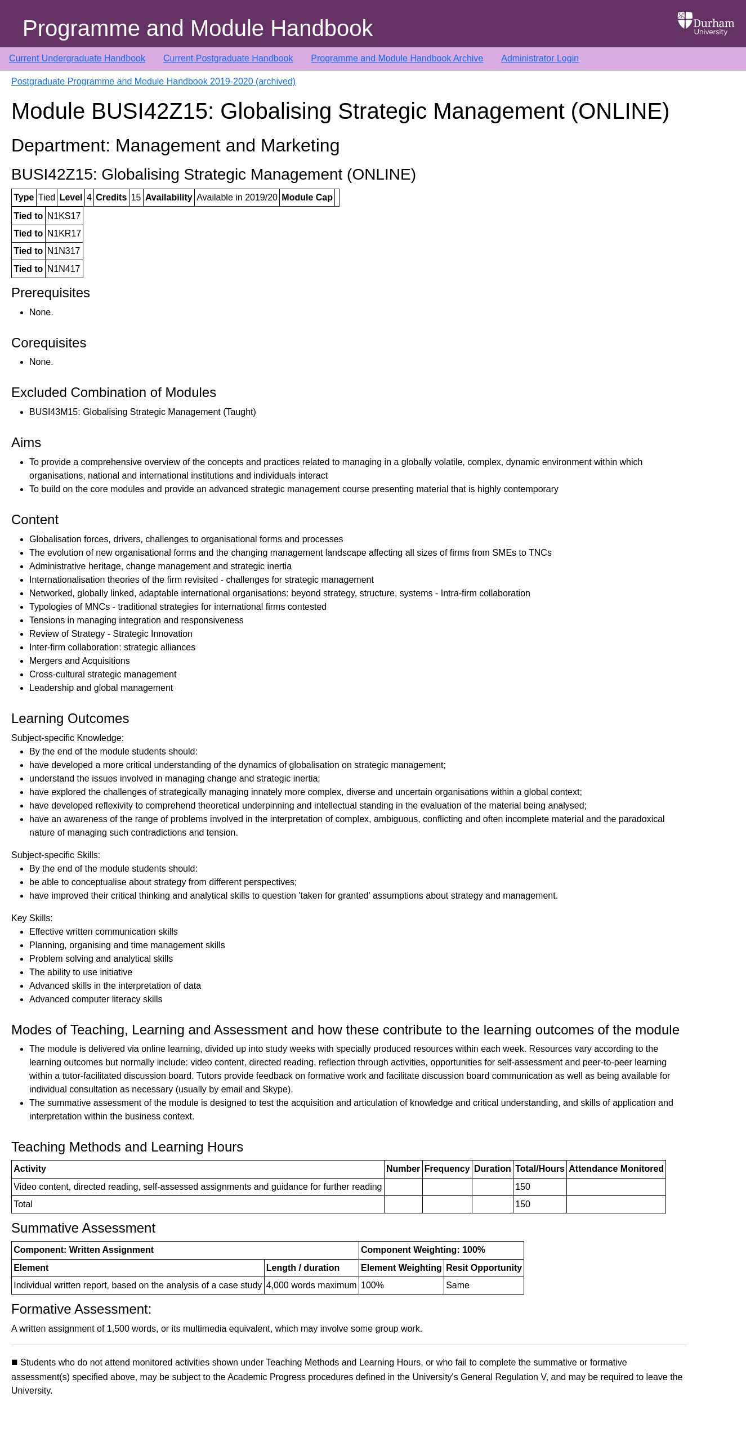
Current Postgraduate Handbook (228, 58)
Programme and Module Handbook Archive (397, 58)
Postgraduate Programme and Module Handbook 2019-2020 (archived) (153, 81)
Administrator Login (540, 58)
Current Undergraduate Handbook (77, 58)
